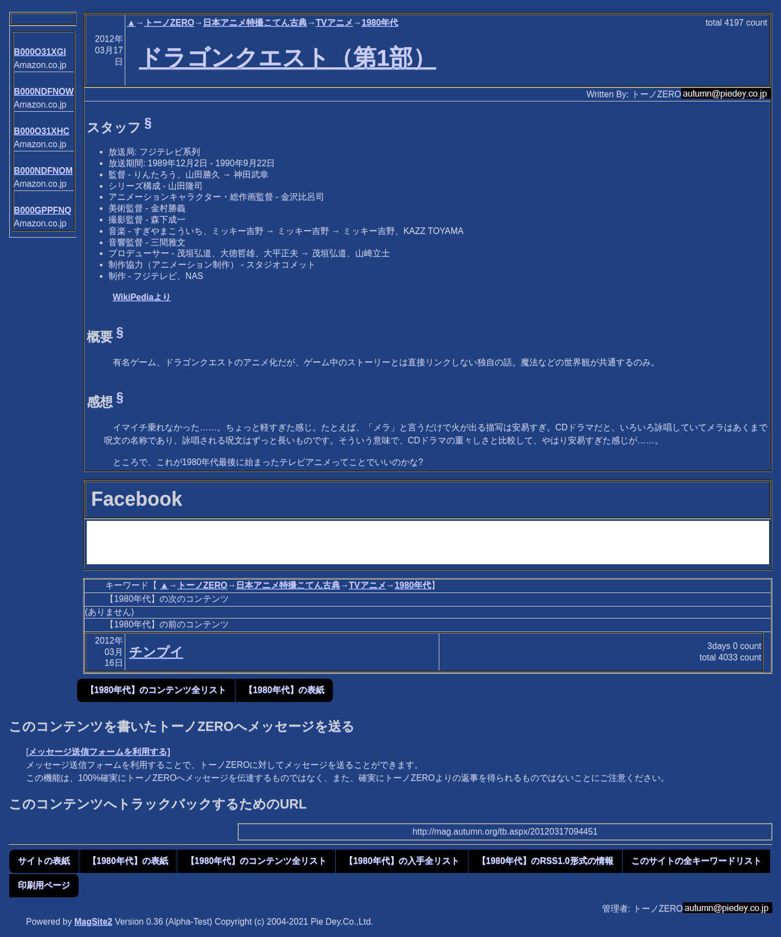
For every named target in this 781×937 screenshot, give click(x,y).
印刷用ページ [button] (44, 885)
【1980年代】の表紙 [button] (284, 689)
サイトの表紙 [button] (44, 860)
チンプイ (156, 652)
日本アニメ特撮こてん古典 (255, 22)
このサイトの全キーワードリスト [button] (696, 860)
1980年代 (380, 22)
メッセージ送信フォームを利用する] (99, 751)
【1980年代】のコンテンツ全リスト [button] (156, 689)
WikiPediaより (142, 297)
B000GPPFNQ (43, 210)
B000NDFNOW (44, 91)
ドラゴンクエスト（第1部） (287, 57)
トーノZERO (169, 22)
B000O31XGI (40, 51)
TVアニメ (334, 22)
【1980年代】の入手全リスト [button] (401, 860)
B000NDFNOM (43, 170)
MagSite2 (93, 921)
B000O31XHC (41, 131)
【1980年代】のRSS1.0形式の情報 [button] (545, 860)
